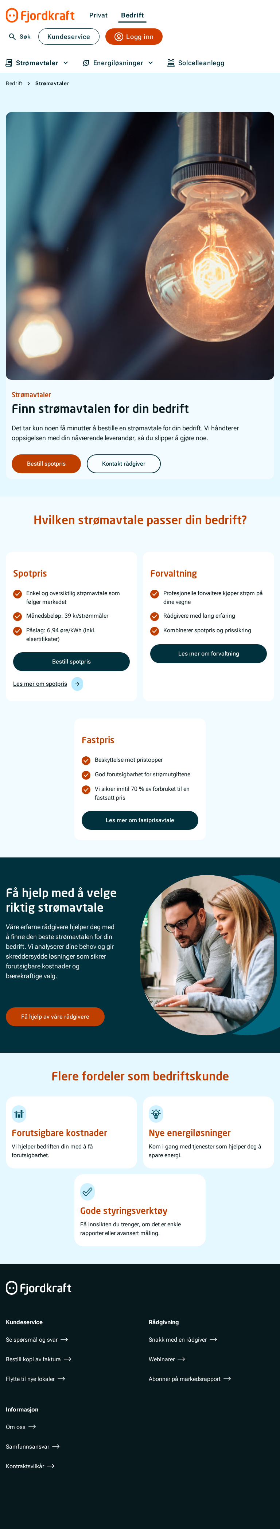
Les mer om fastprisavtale (140, 820)
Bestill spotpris (46, 463)
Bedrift (132, 15)
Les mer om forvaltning (208, 653)
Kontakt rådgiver (123, 463)
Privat (98, 15)
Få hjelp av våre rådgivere (55, 1016)
